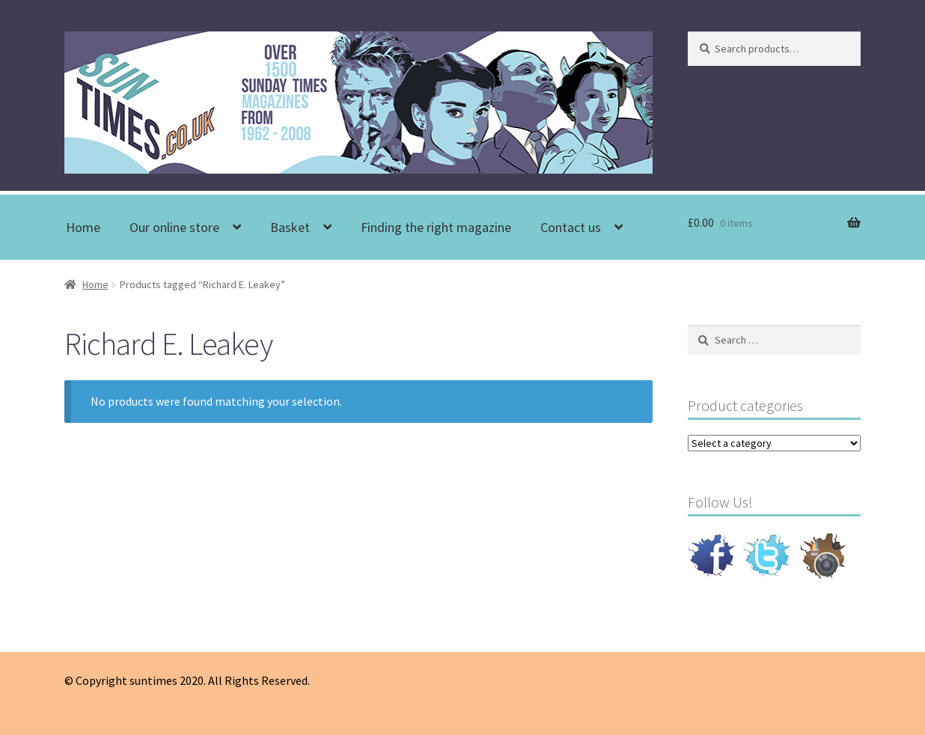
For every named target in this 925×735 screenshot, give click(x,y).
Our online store (174, 227)
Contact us (570, 227)
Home (83, 227)
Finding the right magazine (436, 227)
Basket (290, 227)
